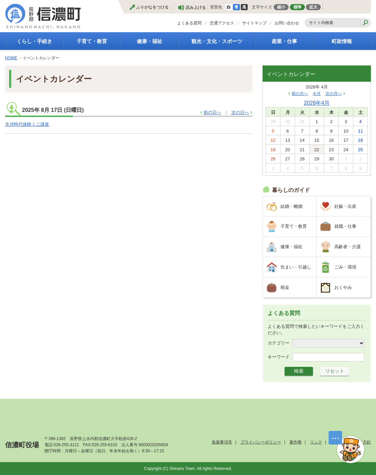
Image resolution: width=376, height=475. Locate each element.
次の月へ (334, 93)
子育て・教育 (92, 41)
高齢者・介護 (347, 246)
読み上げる (196, 7)
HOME (11, 58)
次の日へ (240, 112)
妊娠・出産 (345, 206)
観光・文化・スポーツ (216, 41)
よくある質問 (189, 23)
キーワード (279, 356)
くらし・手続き (34, 41)
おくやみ (343, 287)
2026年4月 (317, 103)
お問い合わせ (287, 23)
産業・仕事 (284, 41)
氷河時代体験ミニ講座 (27, 124)
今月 (317, 93)
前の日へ (212, 112)
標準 (297, 7)
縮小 (281, 7)
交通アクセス (222, 23)
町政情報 (342, 41)
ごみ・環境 (345, 267)
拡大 (313, 7)
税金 (284, 287)
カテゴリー (279, 342)
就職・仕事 (345, 226)
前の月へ (300, 93)
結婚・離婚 (291, 206)
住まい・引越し (295, 267)
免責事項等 (222, 442)
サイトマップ (254, 23)
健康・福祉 (149, 41)
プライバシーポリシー (261, 442)
